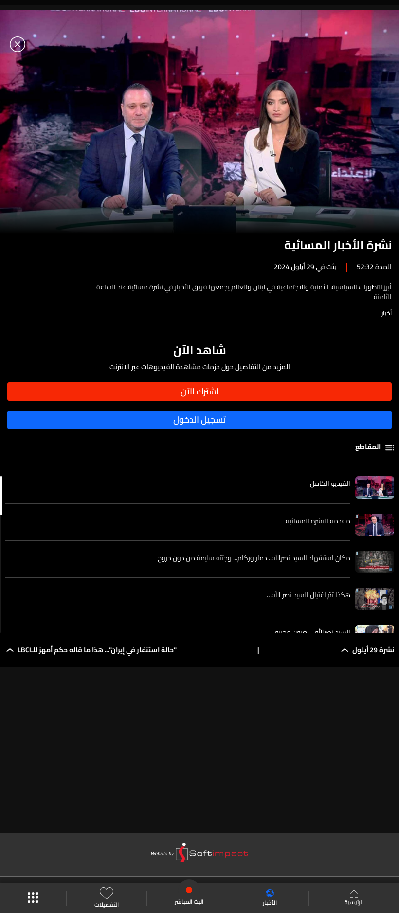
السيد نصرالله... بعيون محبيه (312, 632)
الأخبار (270, 898)
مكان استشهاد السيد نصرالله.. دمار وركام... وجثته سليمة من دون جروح (254, 558)
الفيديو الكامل (330, 483)
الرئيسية (354, 898)
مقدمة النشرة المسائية (318, 521)
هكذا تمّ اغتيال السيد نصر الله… (308, 595)
